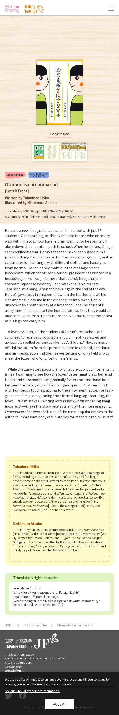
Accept (59, 705)
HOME (9, 625)
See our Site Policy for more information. (32, 692)
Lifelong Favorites (35, 625)
